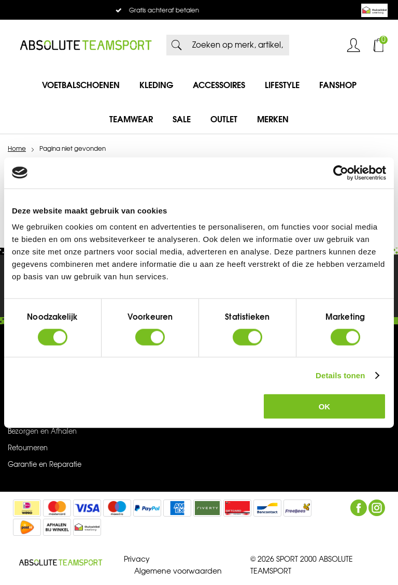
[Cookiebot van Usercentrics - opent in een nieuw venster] (340, 172)
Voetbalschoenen (81, 85)
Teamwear (131, 119)
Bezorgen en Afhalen (42, 431)
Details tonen (340, 374)
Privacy (137, 559)
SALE (182, 119)
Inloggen (353, 45)
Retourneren (28, 448)
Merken (273, 119)
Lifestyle (282, 85)
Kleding (156, 85)
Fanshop (338, 85)
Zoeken (176, 45)
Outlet (223, 119)
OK (325, 406)
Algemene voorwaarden (178, 571)
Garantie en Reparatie (44, 464)
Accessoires (219, 85)
